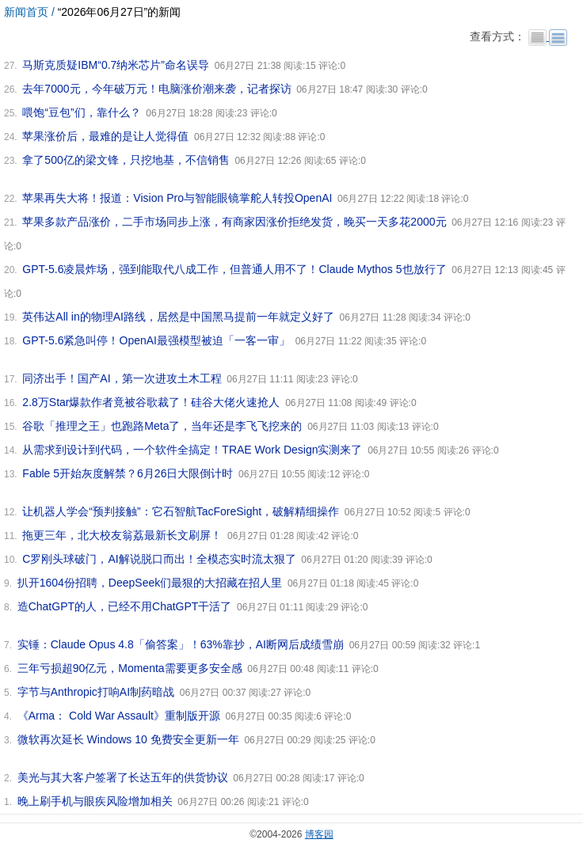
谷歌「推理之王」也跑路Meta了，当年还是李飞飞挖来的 (162, 426)
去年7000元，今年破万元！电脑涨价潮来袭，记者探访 (156, 88)
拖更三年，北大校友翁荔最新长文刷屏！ (122, 535)
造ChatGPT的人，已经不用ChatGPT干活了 (124, 606)
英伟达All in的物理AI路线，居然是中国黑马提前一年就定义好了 (178, 316)
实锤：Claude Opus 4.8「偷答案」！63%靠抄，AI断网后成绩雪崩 (180, 644)
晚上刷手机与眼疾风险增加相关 (95, 801)
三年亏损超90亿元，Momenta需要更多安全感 (129, 668)
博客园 (319, 834)
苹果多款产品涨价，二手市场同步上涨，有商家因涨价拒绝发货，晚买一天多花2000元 (234, 221)
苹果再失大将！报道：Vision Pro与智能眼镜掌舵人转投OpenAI (177, 198)
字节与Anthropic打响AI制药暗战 (95, 692)
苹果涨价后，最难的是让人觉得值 (105, 136)
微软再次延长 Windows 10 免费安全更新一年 (128, 739)
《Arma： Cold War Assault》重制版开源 (118, 715)
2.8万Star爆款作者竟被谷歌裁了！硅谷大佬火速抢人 (151, 402)
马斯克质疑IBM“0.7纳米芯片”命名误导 (115, 65)
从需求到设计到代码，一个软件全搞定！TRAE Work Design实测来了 (192, 449)
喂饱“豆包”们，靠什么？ (81, 112)
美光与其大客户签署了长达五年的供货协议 (122, 777)
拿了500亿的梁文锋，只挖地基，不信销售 (125, 160)
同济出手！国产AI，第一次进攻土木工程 (121, 378)
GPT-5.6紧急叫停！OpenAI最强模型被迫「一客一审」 (156, 340)
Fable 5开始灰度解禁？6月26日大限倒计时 (127, 473)
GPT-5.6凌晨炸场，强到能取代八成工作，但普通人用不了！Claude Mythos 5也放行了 (234, 269)
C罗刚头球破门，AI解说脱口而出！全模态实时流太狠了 (158, 559)
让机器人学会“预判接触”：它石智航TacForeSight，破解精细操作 (180, 511)
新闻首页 (26, 12)
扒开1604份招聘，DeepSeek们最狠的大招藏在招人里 (150, 582)
